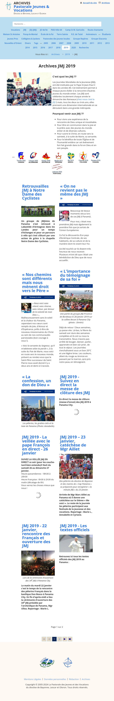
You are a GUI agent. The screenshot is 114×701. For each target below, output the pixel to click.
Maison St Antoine (11, 34)
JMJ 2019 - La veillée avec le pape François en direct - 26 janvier (36, 445)
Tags (36, 43)
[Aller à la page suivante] (64, 639)
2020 (73, 47)
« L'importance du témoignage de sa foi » (75, 275)
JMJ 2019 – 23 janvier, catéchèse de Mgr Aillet (73, 443)
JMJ (24, 30)
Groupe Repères (80, 38)
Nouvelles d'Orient (13, 43)
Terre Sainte (62, 34)
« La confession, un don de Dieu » (36, 380)
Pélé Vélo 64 (56, 30)
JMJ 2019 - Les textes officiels (74, 527)
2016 (43, 47)
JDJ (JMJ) (33, 30)
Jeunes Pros (12, 38)
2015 (35, 47)
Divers (28, 43)
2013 (107, 43)
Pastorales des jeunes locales (56, 38)
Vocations (15, 30)
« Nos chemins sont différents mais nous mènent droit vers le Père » (37, 282)
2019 (66, 47)
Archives (86, 679)
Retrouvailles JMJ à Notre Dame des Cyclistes (35, 192)
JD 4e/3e (44, 30)
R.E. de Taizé (77, 34)
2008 (69, 43)
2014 (27, 47)
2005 (46, 43)
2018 (58, 47)
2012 (100, 43)
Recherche (84, 47)
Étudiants (106, 34)
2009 (76, 43)
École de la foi (47, 34)
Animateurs (91, 34)
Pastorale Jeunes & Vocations (31, 6)
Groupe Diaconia (99, 38)
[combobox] (56, 23)
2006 (53, 43)
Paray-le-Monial (30, 34)
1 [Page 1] (54, 639)
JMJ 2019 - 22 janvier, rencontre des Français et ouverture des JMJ (36, 535)
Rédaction (74, 679)
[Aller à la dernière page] (70, 639)
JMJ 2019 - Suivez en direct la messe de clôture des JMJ (75, 384)
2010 (84, 43)
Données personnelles (55, 679)
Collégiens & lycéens (30, 38)
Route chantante (95, 30)
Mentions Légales (32, 679)
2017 (50, 47)
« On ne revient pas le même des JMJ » (74, 192)
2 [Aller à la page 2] (59, 639)
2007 (61, 43)
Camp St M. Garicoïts (74, 30)
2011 (92, 43)
